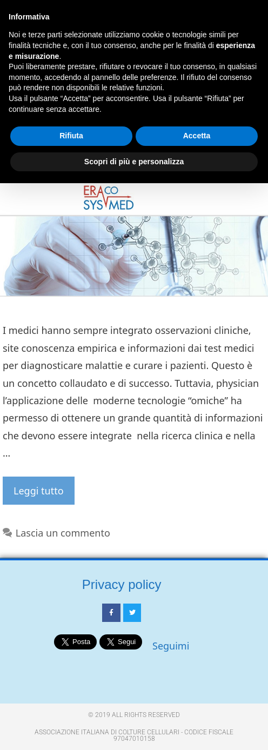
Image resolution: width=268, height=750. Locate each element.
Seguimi (170, 645)
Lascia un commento (63, 532)
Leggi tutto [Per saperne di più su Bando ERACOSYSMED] (39, 490)
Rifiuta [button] (71, 135)
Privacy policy (122, 584)
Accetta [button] (197, 135)
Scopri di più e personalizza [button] (134, 161)
